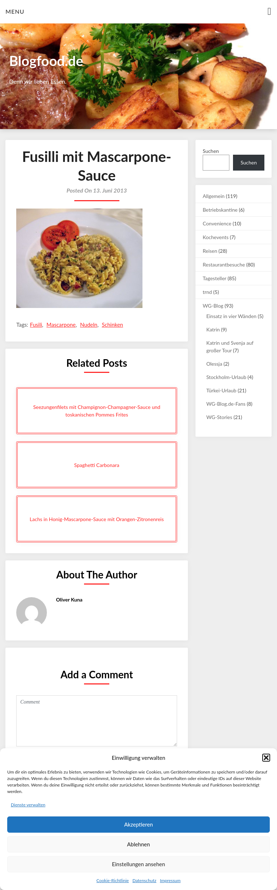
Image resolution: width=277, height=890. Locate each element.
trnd (207, 292)
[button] (266, 757)
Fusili (36, 324)
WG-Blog (213, 306)
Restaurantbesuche (224, 264)
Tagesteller (214, 278)
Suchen (211, 151)
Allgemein (214, 196)
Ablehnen (138, 844)
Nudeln (88, 324)
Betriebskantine (220, 210)
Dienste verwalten (28, 804)
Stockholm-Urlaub (226, 377)
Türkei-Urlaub (221, 390)
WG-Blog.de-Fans (226, 404)
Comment (96, 720)
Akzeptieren (138, 824)
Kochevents (216, 237)
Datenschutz (144, 880)
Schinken (112, 324)
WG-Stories (219, 417)
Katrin (213, 329)
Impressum (170, 880)
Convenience (217, 223)
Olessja (214, 364)
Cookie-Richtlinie (112, 880)
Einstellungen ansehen (138, 864)
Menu (14, 11)
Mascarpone (61, 324)
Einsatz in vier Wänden (231, 316)
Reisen (210, 251)
